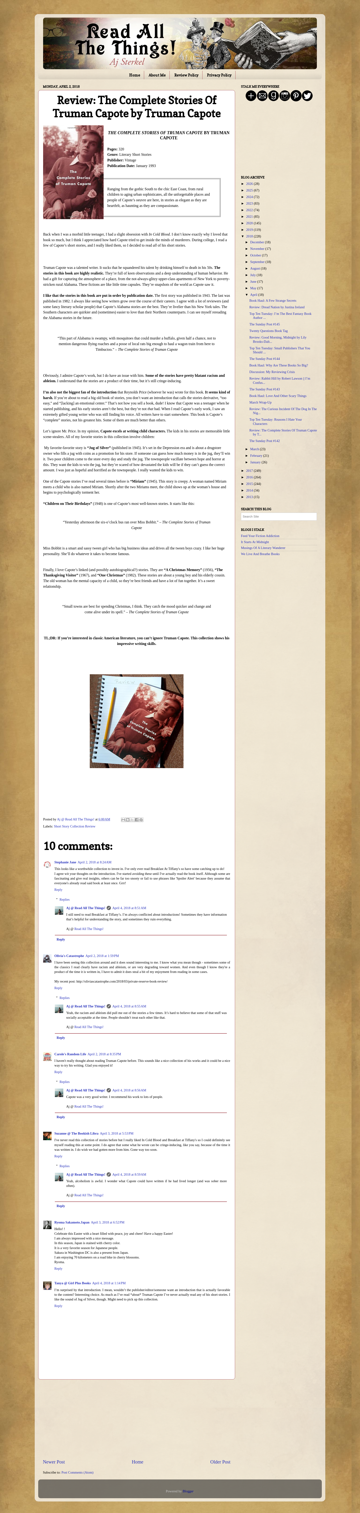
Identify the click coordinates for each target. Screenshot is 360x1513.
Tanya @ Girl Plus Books (72, 1283)
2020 (250, 223)
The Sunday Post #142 (264, 441)
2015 (250, 484)
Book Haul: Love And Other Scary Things (278, 396)
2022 (250, 210)
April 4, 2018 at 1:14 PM (109, 1283)
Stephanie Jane (65, 862)
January (256, 462)
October (256, 255)
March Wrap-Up (260, 402)
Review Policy (186, 75)
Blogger (188, 1491)
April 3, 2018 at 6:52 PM (107, 1222)
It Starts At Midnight (255, 542)
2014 (250, 490)
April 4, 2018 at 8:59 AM (129, 1174)
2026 (250, 184)
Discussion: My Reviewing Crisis (272, 372)
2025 (250, 190)
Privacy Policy (219, 75)
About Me (157, 75)
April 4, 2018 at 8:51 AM (129, 908)
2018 (250, 236)
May (253, 288)
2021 (250, 216)
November (257, 249)
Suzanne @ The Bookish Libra (76, 1133)
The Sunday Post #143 (264, 389)
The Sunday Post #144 (264, 359)
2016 (250, 477)
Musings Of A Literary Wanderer (263, 548)
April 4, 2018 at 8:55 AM (129, 1006)
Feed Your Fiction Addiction (260, 536)
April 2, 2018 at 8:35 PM (104, 1054)
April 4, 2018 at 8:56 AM (129, 1090)
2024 (250, 197)
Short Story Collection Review (74, 826)
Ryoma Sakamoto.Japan (72, 1222)
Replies (65, 899)
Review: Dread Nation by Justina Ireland (276, 307)
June (253, 281)
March (255, 449)
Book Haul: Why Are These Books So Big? (278, 365)
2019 (250, 230)
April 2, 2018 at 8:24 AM (95, 862)
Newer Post (54, 1461)
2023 (250, 203)
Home (134, 75)
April (254, 295)
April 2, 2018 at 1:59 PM (102, 956)
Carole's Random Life (70, 1054)
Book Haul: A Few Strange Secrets (272, 300)
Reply (58, 890)
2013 (250, 497)
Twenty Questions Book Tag (268, 331)
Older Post (220, 1461)
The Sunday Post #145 (264, 324)
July (253, 275)
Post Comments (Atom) (77, 1472)
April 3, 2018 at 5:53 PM (116, 1133)
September (258, 262)
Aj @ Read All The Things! (85, 908)
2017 (250, 471)
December (257, 242)
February (256, 455)
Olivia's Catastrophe (69, 956)
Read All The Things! (89, 929)
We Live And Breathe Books (260, 554)
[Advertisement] (136, 1419)
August (255, 268)
